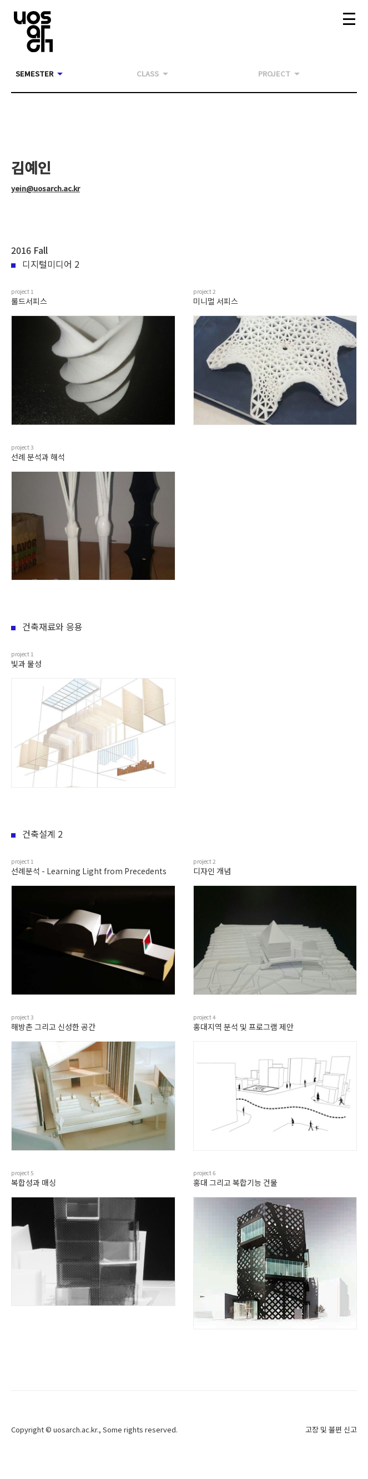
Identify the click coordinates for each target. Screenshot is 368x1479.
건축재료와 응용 (47, 626)
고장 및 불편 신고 (331, 1429)
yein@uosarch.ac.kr (45, 188)
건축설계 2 (37, 833)
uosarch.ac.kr (75, 1429)
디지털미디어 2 (45, 264)
